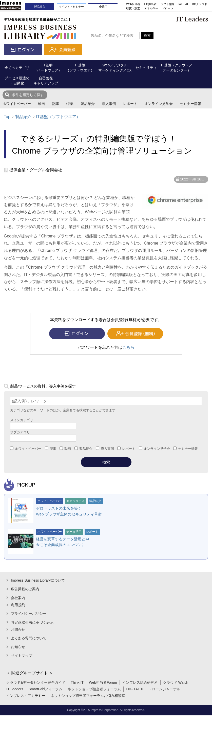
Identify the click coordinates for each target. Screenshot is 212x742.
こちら (128, 347)
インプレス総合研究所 (140, 682)
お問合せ (18, 629)
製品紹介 (88, 104)
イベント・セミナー (71, 6)
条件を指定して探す (28, 95)
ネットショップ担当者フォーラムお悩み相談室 (88, 696)
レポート (130, 104)
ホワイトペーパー (17, 104)
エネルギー (151, 8)
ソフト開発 (168, 4)
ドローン (167, 8)
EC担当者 (150, 4)
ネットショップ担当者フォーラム (94, 689)
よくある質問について (28, 638)
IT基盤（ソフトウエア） (58, 117)
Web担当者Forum (103, 682)
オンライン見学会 (158, 104)
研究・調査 (133, 8)
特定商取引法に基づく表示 (32, 622)
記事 (55, 104)
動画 (41, 104)
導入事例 (109, 104)
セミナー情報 (190, 104)
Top (7, 117)
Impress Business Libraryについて (38, 580)
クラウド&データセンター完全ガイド (35, 682)
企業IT (103, 6)
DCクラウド (199, 4)
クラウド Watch (175, 682)
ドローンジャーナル (164, 689)
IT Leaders (14, 689)
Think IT (77, 682)
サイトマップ (21, 656)
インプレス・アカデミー (25, 696)
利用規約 (18, 605)
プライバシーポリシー (28, 613)
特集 (69, 104)
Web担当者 (133, 4)
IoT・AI (183, 4)
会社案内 (18, 598)
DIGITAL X (134, 689)
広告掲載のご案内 (25, 589)
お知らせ (18, 647)
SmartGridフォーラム (46, 689)
